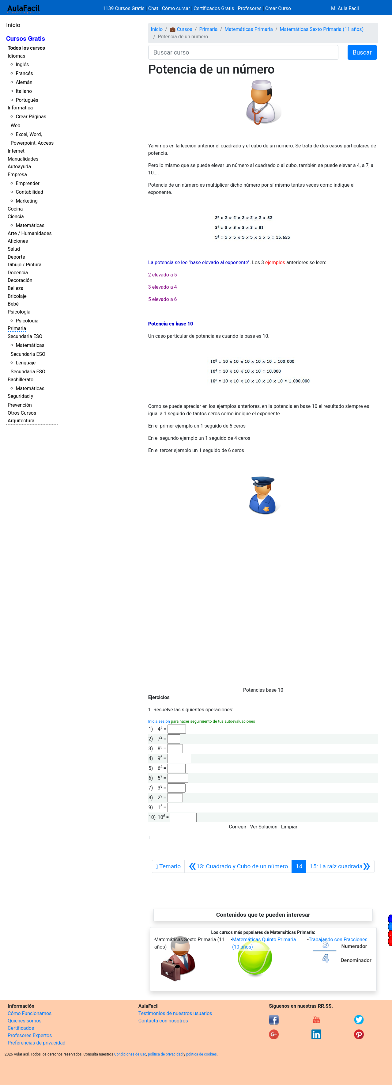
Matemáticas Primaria (248, 29)
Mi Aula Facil (345, 8)
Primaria (17, 328)
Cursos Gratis (25, 38)
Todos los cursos (26, 48)
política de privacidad (165, 1054)
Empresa (17, 174)
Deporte (16, 257)
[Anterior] (238, 866)
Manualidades (23, 159)
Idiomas (16, 56)
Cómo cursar (176, 8)
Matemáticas (30, 225)
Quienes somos (25, 1021)
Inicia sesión (159, 721)
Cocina (15, 209)
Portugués (27, 100)
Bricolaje (17, 296)
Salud (14, 249)
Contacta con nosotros (163, 1021)
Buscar (362, 52)
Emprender (28, 183)
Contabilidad (29, 192)
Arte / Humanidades (30, 233)
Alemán (24, 82)
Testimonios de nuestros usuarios (175, 1013)
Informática (20, 108)
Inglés (22, 64)
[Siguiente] (340, 866)
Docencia (18, 273)
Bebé (13, 304)
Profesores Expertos (30, 1035)
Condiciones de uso (130, 1054)
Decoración (20, 280)
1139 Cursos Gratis (124, 8)
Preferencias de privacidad (37, 1043)
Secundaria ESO (25, 336)
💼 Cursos (181, 29)
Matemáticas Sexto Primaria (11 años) (322, 29)
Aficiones (18, 241)
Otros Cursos (22, 413)
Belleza (15, 288)
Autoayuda (19, 166)
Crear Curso (278, 8)
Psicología (19, 312)
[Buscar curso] (243, 52)
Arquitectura (21, 421)
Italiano (24, 91)
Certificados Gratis (214, 8)
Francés (24, 73)
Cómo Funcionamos (29, 1013)
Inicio (13, 25)
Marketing (26, 201)
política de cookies (201, 1054)
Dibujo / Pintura (24, 265)
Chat (153, 8)
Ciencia (16, 216)
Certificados (21, 1028)
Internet (16, 151)
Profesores (250, 8)
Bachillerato (20, 379)
